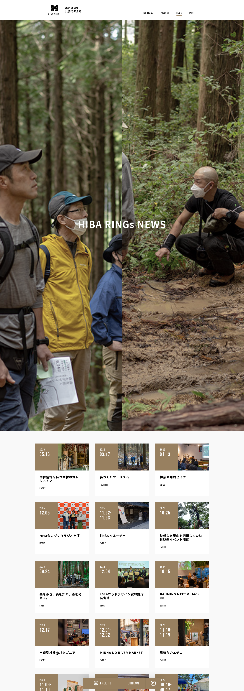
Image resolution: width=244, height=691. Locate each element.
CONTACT (134, 683)
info (191, 13)
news (179, 13)
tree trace (147, 13)
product (165, 13)
